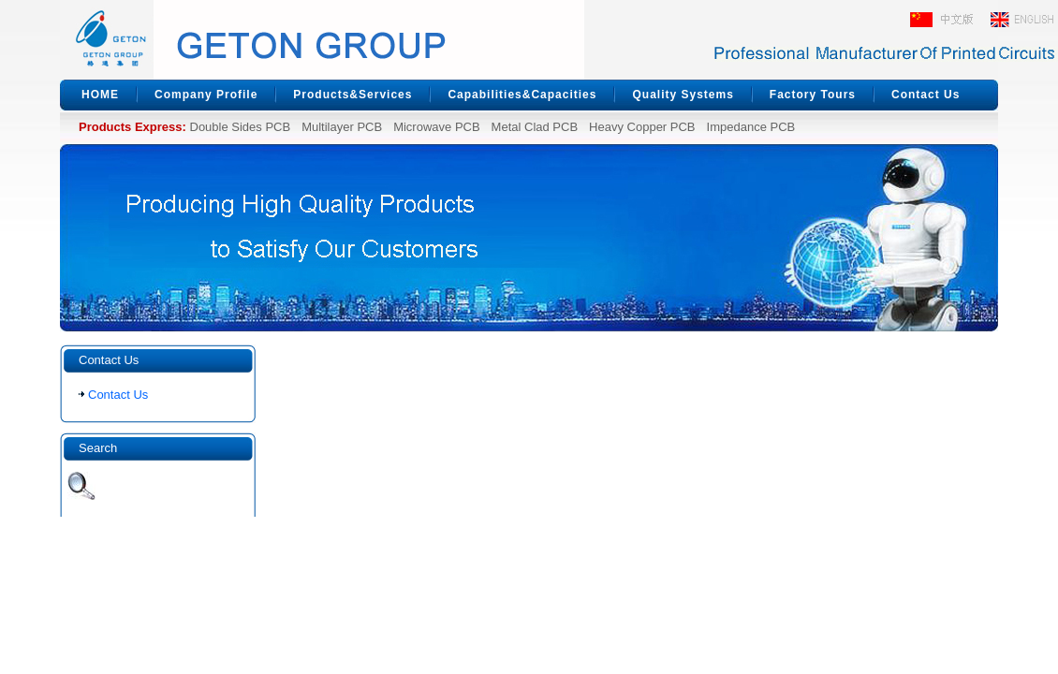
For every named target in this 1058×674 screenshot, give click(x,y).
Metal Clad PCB (535, 127)
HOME (100, 94)
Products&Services (352, 94)
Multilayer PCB (341, 127)
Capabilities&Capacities (522, 94)
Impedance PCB (751, 127)
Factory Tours (813, 94)
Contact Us (925, 94)
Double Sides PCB (240, 127)
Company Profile (205, 94)
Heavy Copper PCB (642, 127)
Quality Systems (682, 94)
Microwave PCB (436, 127)
